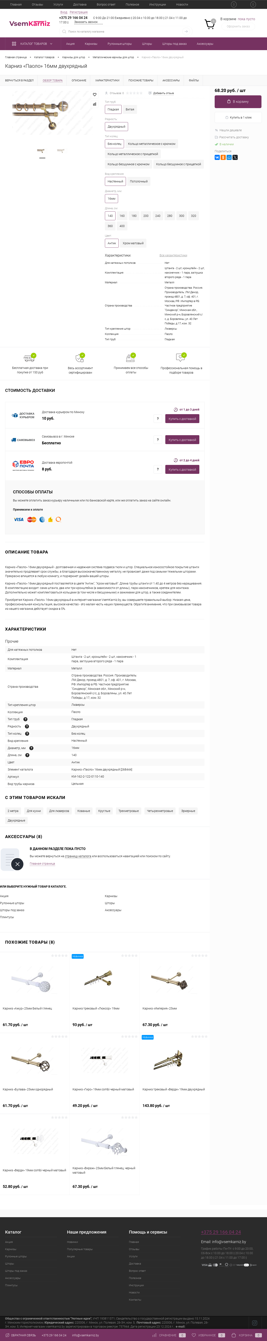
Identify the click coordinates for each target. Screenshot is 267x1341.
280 (169, 215)
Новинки (72, 1242)
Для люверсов (59, 811)
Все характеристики (173, 255)
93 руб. (105, 1027)
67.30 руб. (175, 1027)
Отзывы (37, 4)
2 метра (13, 811)
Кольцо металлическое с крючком (151, 143)
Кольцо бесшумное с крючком (128, 164)
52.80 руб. (35, 1189)
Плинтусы (7, 917)
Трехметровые (129, 811)
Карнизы (111, 896)
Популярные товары (80, 1249)
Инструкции (157, 4)
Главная (16, 4)
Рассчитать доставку (232, 137)
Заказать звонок (86, 22)
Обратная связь (20, 1335)
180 (134, 215)
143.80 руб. (175, 1108)
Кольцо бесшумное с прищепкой (178, 164)
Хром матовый (133, 243)
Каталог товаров (33, 44)
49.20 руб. (105, 1108)
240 (157, 215)
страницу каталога (78, 856)
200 (145, 215)
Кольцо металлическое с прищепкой (133, 154)
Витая (130, 109)
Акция (4, 896)
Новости (182, 4)
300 (181, 215)
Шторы (110, 903)
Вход (63, 12)
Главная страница (42, 863)
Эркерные (188, 811)
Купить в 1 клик (238, 117)
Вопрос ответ (106, 4)
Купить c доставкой (182, 419)
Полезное (132, 4)
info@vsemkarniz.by (229, 1241)
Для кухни (34, 811)
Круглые (104, 811)
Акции (71, 1256)
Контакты (135, 1299)
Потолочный (139, 181)
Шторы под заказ (12, 910)
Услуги (58, 4)
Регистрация (79, 12)
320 (193, 215)
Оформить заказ (238, 26)
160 (122, 215)
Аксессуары (113, 910)
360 (110, 226)
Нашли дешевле (228, 130)
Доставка (80, 4)
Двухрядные (16, 820)
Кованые (83, 811)
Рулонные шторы (12, 903)
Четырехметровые (160, 811)
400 (122, 226)
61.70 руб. (35, 1027)
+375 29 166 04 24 (73, 18)
